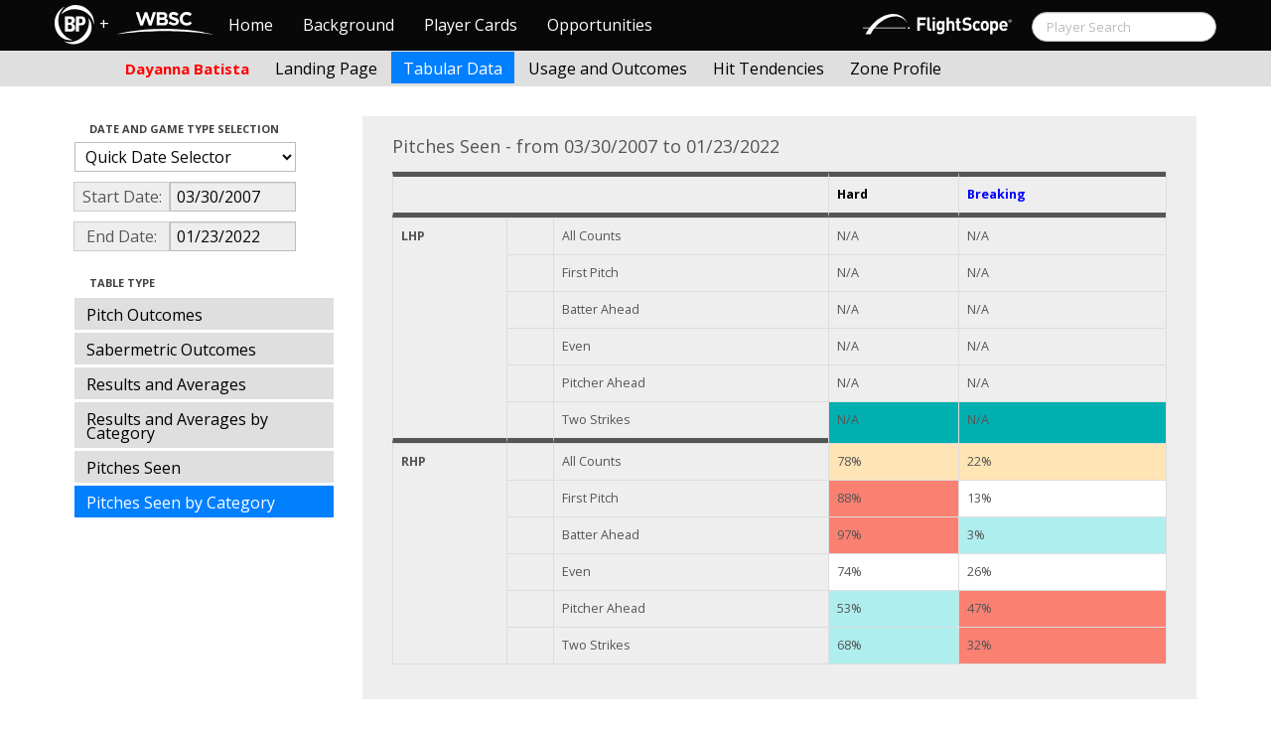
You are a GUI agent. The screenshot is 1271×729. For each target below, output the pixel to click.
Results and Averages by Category (177, 426)
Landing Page (326, 68)
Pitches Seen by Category (180, 502)
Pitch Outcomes (144, 315)
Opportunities (599, 25)
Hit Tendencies (768, 68)
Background (348, 25)
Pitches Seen (133, 468)
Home (250, 25)
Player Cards (470, 25)
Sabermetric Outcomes (171, 350)
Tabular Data (452, 68)
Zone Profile (895, 68)
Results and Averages (166, 384)
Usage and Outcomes (607, 68)
